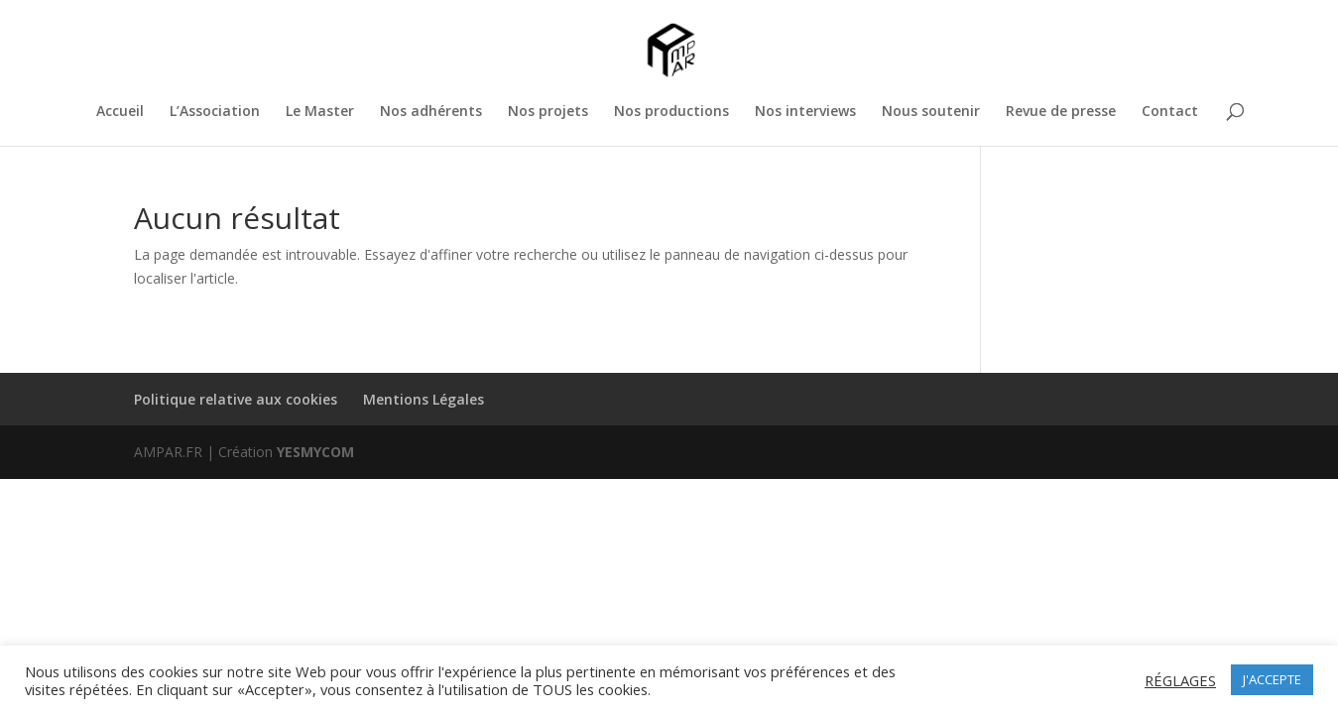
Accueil (120, 112)
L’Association (215, 112)
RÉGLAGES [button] (1180, 680)
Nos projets (548, 112)
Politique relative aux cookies (235, 399)
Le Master (320, 112)
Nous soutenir (931, 112)
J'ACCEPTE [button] (1272, 679)
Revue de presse (1061, 112)
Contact (1170, 112)
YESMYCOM (315, 451)
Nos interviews (805, 112)
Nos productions (671, 112)
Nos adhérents (431, 112)
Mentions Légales (423, 399)
